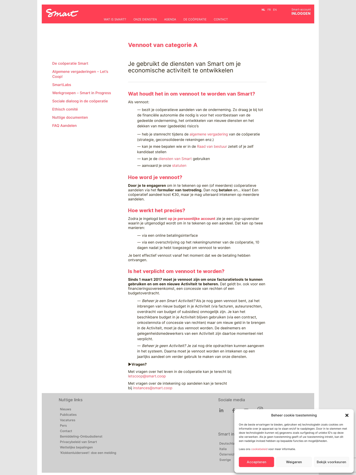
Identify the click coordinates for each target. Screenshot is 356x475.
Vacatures (67, 420)
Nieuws (65, 409)
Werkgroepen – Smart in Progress (81, 93)
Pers (63, 426)
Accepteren (256, 462)
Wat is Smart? (115, 19)
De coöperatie (195, 19)
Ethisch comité (65, 109)
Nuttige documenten (70, 117)
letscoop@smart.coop (147, 376)
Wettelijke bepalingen (76, 447)
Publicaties (68, 415)
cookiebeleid (259, 449)
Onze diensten (145, 19)
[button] (347, 415)
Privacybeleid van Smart (78, 442)
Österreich (227, 454)
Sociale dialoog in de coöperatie (80, 101)
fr (269, 9)
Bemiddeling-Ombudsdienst (81, 436)
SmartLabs (61, 85)
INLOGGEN (301, 13)
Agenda (170, 19)
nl (263, 9)
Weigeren (294, 462)
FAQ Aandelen (64, 125)
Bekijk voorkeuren (331, 462)
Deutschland (228, 443)
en (275, 9)
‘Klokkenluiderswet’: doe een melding (88, 453)
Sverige (225, 460)
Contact (221, 19)
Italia (223, 449)
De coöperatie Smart (70, 63)
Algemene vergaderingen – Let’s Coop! (80, 74)
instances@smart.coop (152, 388)
